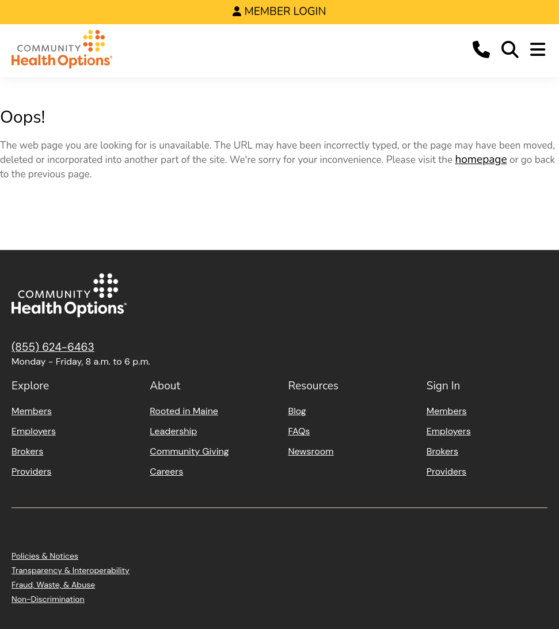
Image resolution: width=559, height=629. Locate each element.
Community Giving (189, 451)
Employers (34, 431)
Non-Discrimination (48, 599)
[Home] (62, 51)
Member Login (285, 11)
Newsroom (311, 451)
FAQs (299, 431)
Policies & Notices (45, 556)
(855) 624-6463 (53, 347)
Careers (166, 471)
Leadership (173, 431)
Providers (31, 471)
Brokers (27, 451)
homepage (481, 159)
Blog (297, 411)
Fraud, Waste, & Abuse (53, 584)
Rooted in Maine (184, 411)
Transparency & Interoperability (71, 570)
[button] (481, 51)
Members (32, 411)
